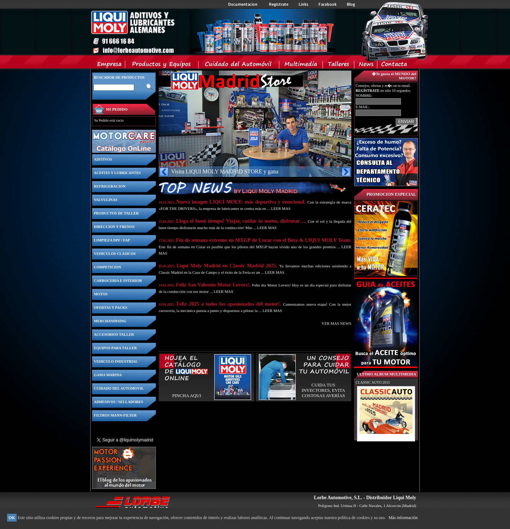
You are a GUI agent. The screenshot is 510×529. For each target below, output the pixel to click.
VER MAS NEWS (336, 323)
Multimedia (301, 66)
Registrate (278, 4)
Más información (403, 517)
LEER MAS (280, 208)
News (366, 66)
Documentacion (243, 4)
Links (303, 4)
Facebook (327, 4)
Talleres (339, 66)
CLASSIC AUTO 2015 (373, 382)
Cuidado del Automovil (239, 66)
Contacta (394, 66)
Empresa (109, 66)
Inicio (212, 31)
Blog (351, 4)
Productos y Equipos (162, 66)
